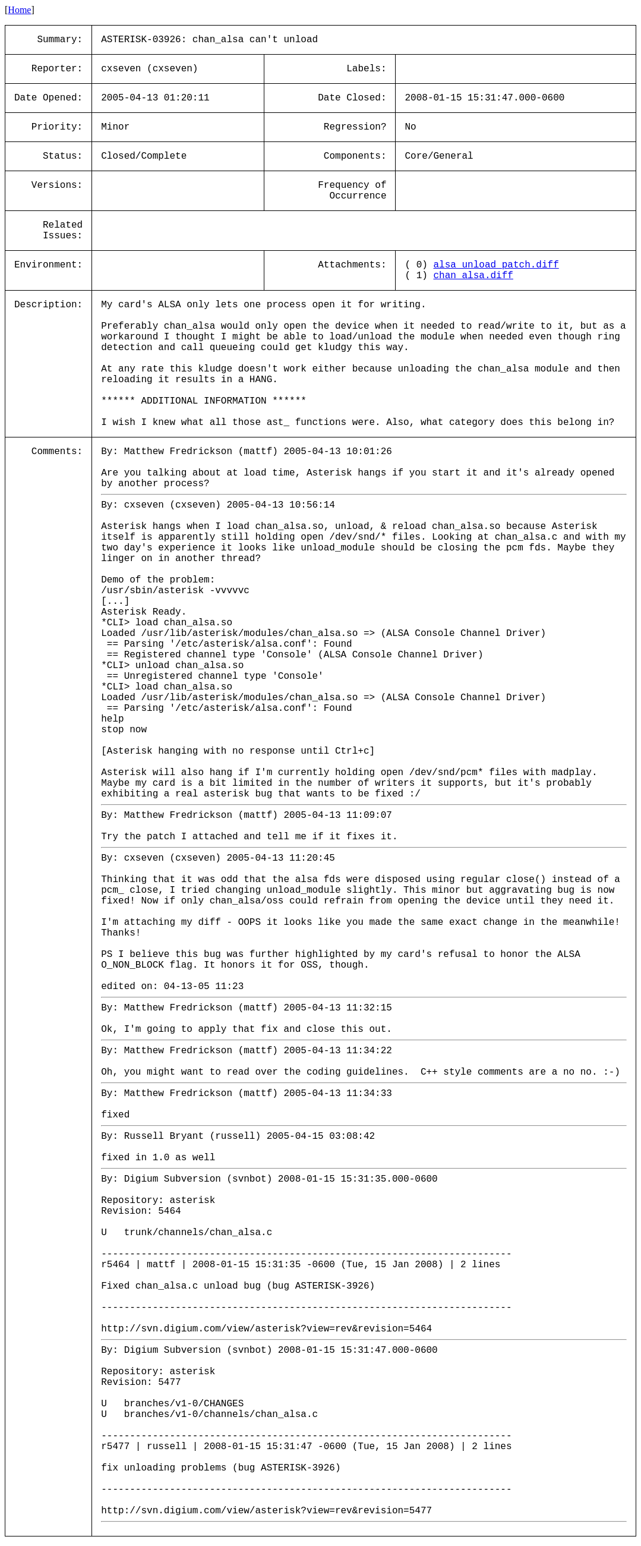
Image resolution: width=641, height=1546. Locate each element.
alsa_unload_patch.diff (496, 265)
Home (19, 10)
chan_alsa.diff (473, 275)
